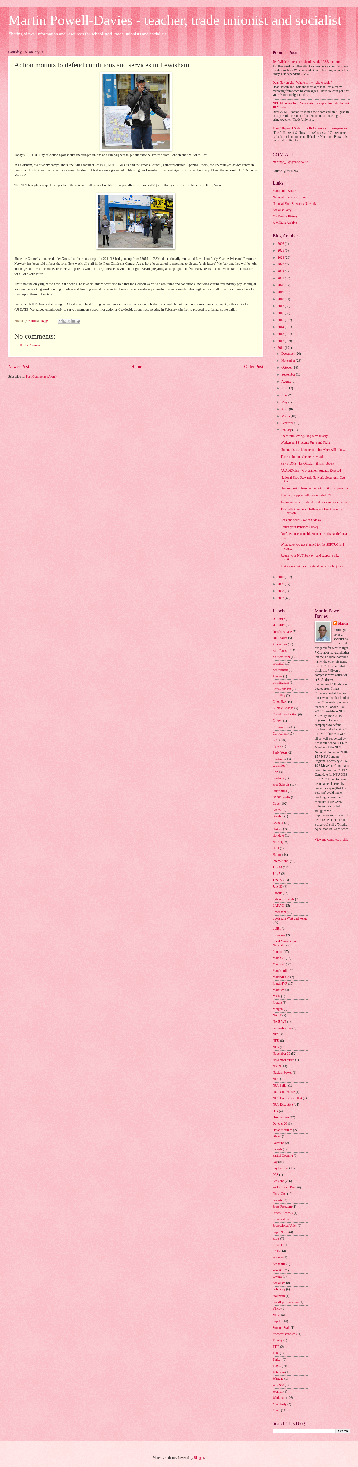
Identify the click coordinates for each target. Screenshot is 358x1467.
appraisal (278, 663)
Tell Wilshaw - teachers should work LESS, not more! (307, 61)
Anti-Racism (281, 650)
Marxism (278, 990)
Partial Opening (283, 1155)
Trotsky (277, 1340)
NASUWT (279, 1022)
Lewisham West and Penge (290, 918)
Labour (277, 893)
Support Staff (281, 1327)
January (286, 430)
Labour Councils (283, 899)
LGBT (277, 928)
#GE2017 (279, 619)
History (277, 829)
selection (278, 1270)
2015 (281, 320)
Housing (278, 842)
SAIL (276, 1251)
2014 (281, 327)
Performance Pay (284, 1187)
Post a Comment (30, 345)
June (284, 395)
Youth (276, 1410)
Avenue (277, 676)
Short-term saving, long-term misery (304, 436)
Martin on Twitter (284, 191)
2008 (281, 591)
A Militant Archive (285, 222)
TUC (276, 1353)
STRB (277, 1308)
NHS (276, 1047)
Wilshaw (278, 1385)
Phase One (279, 1193)
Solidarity (279, 1289)
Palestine (278, 1143)
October (287, 367)
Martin (343, 623)
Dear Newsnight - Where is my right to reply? (302, 82)
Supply (277, 1321)
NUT (276, 1079)
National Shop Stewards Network (294, 203)
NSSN (277, 1066)
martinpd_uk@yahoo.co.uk (290, 162)
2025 (281, 250)
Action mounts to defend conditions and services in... (315, 502)
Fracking (278, 778)
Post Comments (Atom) (41, 376)
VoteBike (279, 1372)
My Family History (285, 216)
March (286, 416)
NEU (276, 1041)
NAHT (277, 1015)
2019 (281, 292)
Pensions (278, 1181)
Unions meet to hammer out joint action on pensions (314, 488)
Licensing (279, 935)
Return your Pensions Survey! (300, 527)
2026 (281, 244)
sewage (277, 1276)
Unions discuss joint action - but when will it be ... (313, 449)
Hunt (276, 848)
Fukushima (280, 791)
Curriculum (280, 733)
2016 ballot (280, 638)
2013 (281, 334)
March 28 (279, 964)
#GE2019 (279, 625)
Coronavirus (281, 727)
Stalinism (279, 1296)
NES (276, 1034)
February (287, 423)
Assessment (280, 670)
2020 (281, 285)
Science (278, 1257)
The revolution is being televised (302, 456)
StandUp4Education (286, 1302)
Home (136, 366)
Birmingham (281, 682)
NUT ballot (280, 1085)
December (288, 353)
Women (278, 1391)
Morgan (278, 1009)
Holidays (278, 835)
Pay (275, 1162)
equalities (279, 765)
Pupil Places (281, 1232)
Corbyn (277, 720)
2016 (281, 313)
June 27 (278, 880)
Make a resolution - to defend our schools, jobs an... (314, 566)
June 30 (278, 886)
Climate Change (283, 708)
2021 (281, 278)
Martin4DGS (281, 977)
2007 (281, 598)
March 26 (279, 958)
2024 (281, 257)
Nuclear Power (282, 1072)
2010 (281, 577)
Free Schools (281, 784)
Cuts (275, 740)
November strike (283, 1060)
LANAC (278, 905)
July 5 (276, 873)
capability (279, 695)
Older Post (253, 366)
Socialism (279, 1283)
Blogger (199, 1458)
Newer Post (18, 366)
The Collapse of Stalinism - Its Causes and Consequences (310, 128)
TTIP (276, 1346)
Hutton (277, 854)
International (281, 861)
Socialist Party (282, 210)
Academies (280, 644)
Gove (276, 803)
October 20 (280, 1123)
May (284, 402)
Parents (277, 1149)
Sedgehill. (279, 1264)
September (288, 374)
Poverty (278, 1200)
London (278, 951)
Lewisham (279, 912)
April (285, 409)
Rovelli (277, 1245)
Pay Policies (281, 1168)
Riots (276, 1238)
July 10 (277, 867)
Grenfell (278, 816)
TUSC (277, 1366)
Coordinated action (285, 714)
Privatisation (281, 1219)
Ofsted (277, 1136)
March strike (281, 970)
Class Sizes (280, 702)
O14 (275, 1111)
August (286, 381)
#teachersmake (282, 631)
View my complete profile (331, 839)
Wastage (278, 1378)
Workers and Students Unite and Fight (305, 442)
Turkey (277, 1359)
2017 (281, 306)
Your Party (280, 1404)
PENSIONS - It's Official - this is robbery (307, 463)
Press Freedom (282, 1206)
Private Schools (283, 1213)
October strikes (282, 1130)
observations (281, 1117)
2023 (281, 264)
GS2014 (278, 823)
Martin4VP (280, 983)
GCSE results (281, 797)
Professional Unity (285, 1225)
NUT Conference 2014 (287, 1098)
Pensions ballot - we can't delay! (301, 520)
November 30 (281, 1053)
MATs (277, 996)
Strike (276, 1315)
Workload (279, 1398)
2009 (281, 584)
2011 (281, 348)
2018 (281, 299)
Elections (279, 759)
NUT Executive (283, 1104)
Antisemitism (281, 657)
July (284, 388)
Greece (277, 810)
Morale (277, 1002)
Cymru (277, 746)
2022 (281, 271)
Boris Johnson (282, 689)
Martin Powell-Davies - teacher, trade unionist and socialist (174, 20)
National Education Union (290, 197)
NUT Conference (284, 1092)
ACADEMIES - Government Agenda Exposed (311, 470)
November (288, 360)
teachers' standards (285, 1334)
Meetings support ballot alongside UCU (306, 495)
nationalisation (282, 1028)
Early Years (280, 752)
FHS (275, 772)
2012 (281, 341)
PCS (275, 1175)
